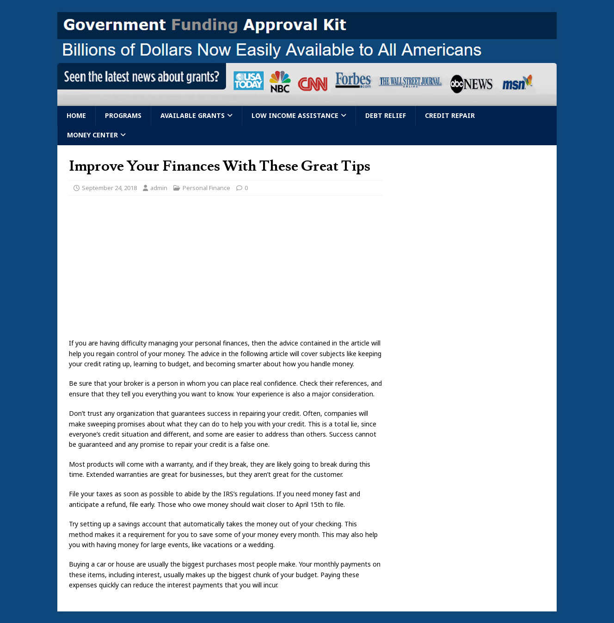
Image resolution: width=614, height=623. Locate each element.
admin (158, 188)
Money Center (92, 134)
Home (76, 115)
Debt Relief (385, 115)
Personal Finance (206, 188)
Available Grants (192, 115)
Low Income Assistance (295, 115)
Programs (123, 115)
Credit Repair (450, 115)
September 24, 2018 (109, 188)
